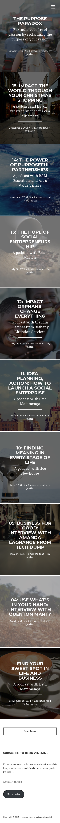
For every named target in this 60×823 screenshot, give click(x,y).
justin (30, 53)
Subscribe (13, 794)
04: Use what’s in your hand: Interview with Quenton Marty (30, 607)
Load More (30, 731)
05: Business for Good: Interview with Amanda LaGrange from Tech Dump (30, 535)
